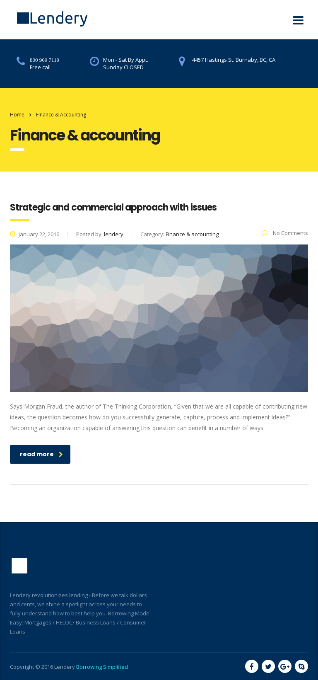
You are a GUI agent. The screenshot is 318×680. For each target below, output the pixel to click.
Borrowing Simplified (102, 666)
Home (17, 114)
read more (41, 454)
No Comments (285, 233)
